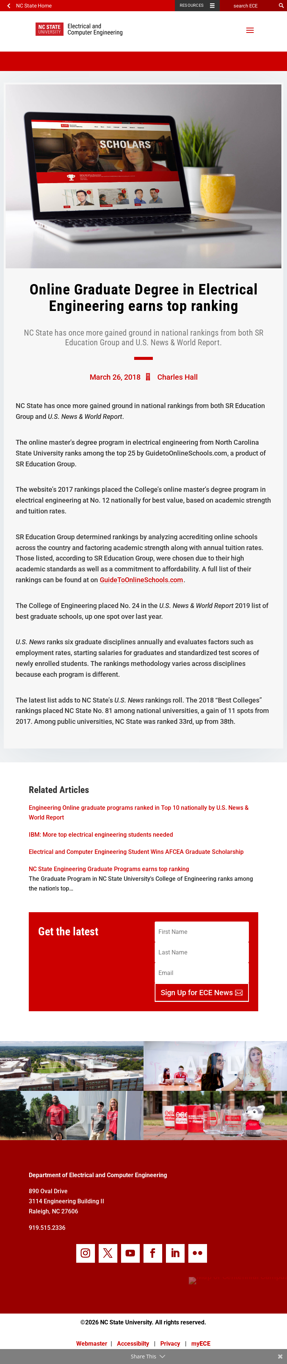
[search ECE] (248, 5)
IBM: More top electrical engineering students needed (101, 834)
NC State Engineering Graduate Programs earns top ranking (109, 869)
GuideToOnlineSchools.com (141, 580)
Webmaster (91, 1343)
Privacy (170, 1343)
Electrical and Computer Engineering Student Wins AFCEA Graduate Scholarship (136, 851)
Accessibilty (133, 1343)
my (200, 1343)
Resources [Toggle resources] (192, 5)
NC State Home (34, 6)
